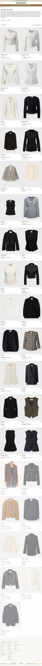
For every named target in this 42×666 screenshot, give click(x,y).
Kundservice (10, 641)
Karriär (2, 648)
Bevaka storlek (3, 494)
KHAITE (15, 648)
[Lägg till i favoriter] (20, 28)
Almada (15, 643)
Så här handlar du (11, 643)
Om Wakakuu (3, 641)
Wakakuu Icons (17, 650)
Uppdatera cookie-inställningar (10, 658)
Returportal (10, 651)
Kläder (2, 7)
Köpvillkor (9, 654)
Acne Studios (16, 641)
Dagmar (15, 646)
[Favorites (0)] (38, 3)
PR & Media (3, 649)
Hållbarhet (2, 651)
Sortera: (36, 25)
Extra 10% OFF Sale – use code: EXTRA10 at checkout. (21, 5)
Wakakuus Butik (3, 643)
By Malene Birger (17, 645)
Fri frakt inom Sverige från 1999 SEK (21, 0)
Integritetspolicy (10, 652)
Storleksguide (3, 653)
